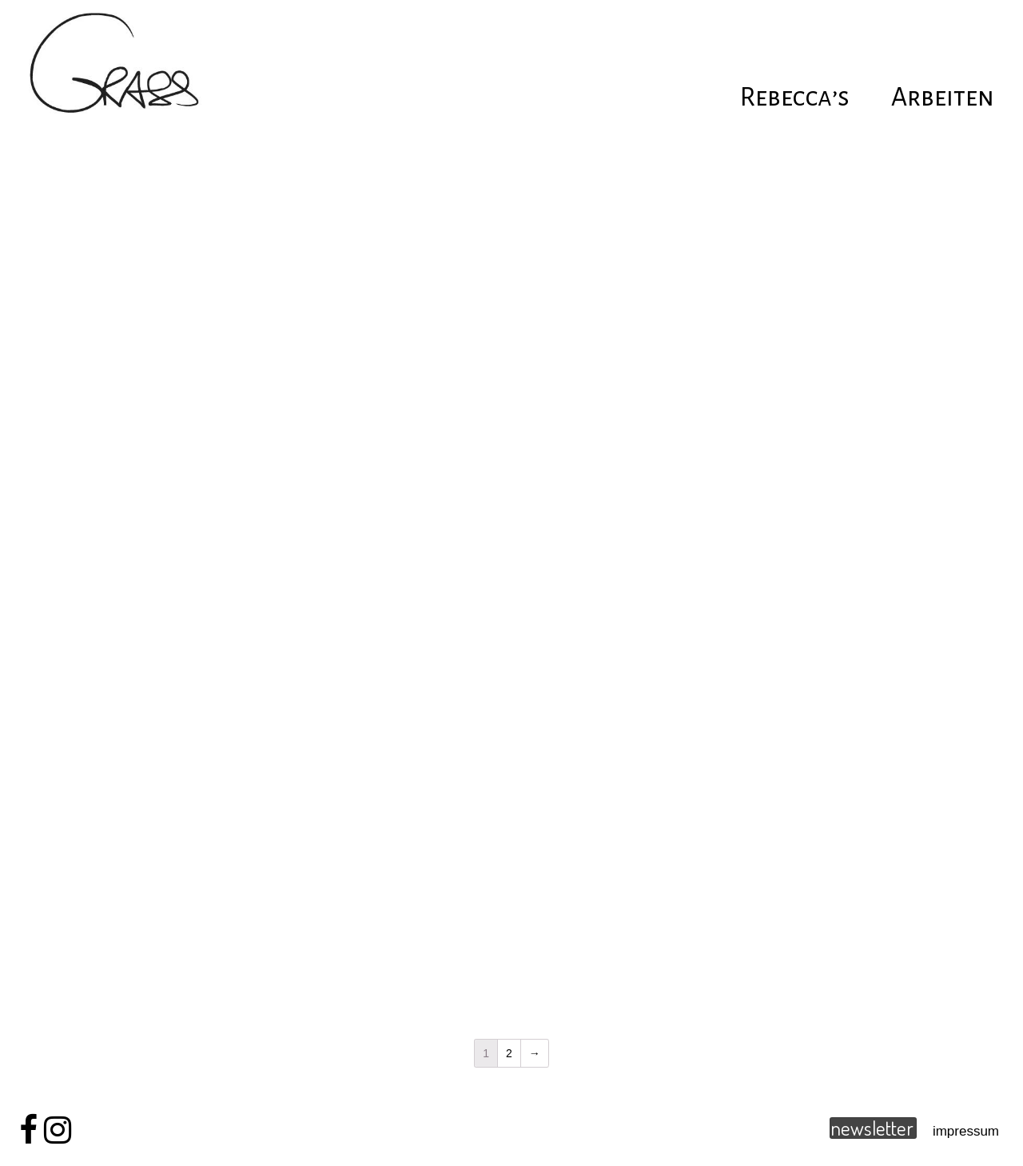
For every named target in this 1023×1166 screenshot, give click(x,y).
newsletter (872, 1128)
